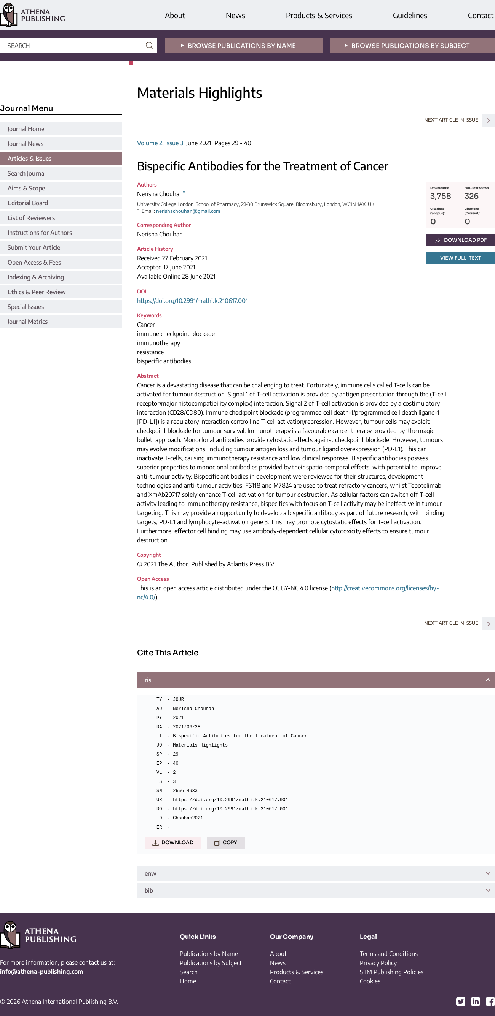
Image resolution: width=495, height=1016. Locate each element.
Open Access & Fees (34, 262)
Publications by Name (209, 953)
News (235, 15)
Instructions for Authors (40, 232)
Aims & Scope (26, 188)
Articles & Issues (29, 158)
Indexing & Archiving (36, 277)
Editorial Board (28, 203)
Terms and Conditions (389, 953)
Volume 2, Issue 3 (160, 143)
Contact (480, 15)
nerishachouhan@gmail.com (188, 211)
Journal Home (26, 129)
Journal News (25, 143)
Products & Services (319, 15)
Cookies (370, 981)
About (175, 15)
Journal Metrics (28, 321)
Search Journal (27, 173)
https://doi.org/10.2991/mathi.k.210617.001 (192, 300)
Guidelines (410, 15)
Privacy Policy (378, 963)
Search (189, 972)
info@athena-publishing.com (41, 971)
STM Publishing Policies (391, 972)
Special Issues (26, 307)
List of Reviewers (31, 218)
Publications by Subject (211, 963)
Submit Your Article (34, 247)
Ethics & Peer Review (37, 292)
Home (188, 981)
